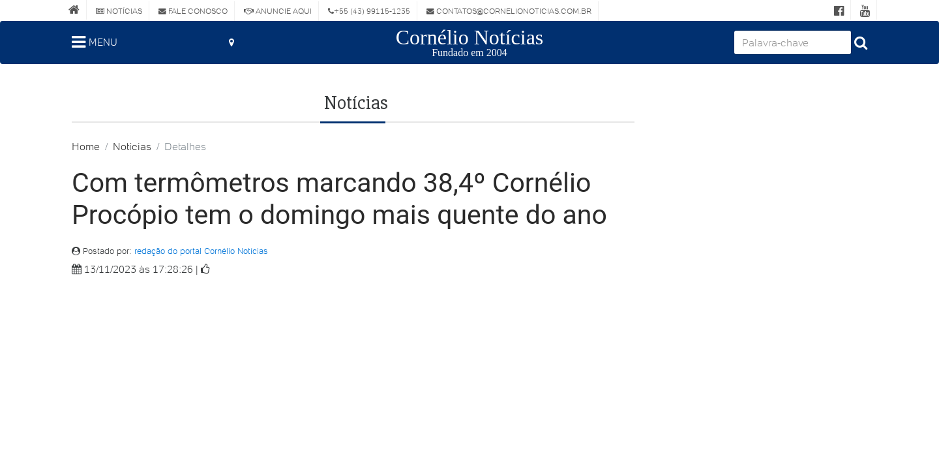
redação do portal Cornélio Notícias (201, 251)
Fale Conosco (193, 11)
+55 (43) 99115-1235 (369, 11)
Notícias (119, 11)
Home (86, 146)
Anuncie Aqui (278, 11)
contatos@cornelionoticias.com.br (508, 11)
